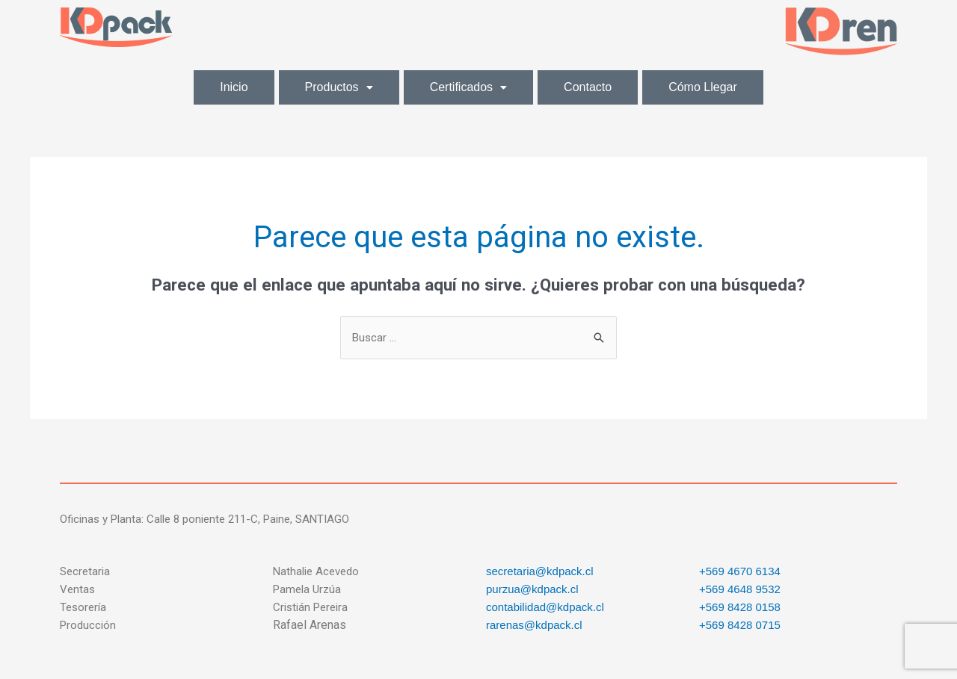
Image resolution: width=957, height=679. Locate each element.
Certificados (468, 87)
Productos (339, 87)
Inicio (233, 87)
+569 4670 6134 (740, 571)
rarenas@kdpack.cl (534, 624)
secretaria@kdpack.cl (540, 571)
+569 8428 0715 (740, 624)
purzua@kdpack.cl (532, 589)
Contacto (588, 87)
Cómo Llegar (702, 87)
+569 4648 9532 (740, 589)
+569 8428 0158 (740, 607)
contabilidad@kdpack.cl (545, 607)
